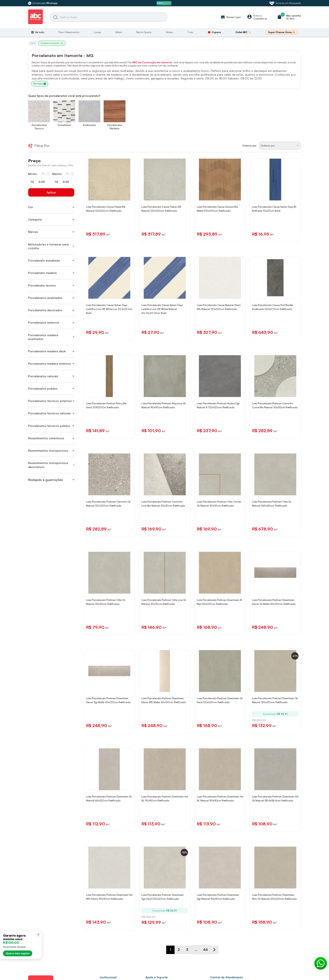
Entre (256, 15)
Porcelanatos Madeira (114, 127)
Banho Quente (143, 32)
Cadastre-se (260, 18)
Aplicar (51, 193)
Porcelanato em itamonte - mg (52, 43)
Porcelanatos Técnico (39, 127)
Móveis (169, 32)
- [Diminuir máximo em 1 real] (72, 174)
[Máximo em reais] (63, 182)
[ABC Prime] (164, 3)
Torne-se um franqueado (285, 3)
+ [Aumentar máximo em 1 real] (67, 174)
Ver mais (41, 82)
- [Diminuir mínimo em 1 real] (48, 174)
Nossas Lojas (230, 17)
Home (33, 43)
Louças (97, 32)
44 (206, 964)
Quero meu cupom (17, 953)
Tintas (190, 32)
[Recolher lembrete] (38, 934)
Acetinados (89, 125)
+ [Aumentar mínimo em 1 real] (43, 174)
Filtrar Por (39, 146)
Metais (118, 32)
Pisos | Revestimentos (69, 32)
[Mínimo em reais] (39, 182)
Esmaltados (64, 125)
